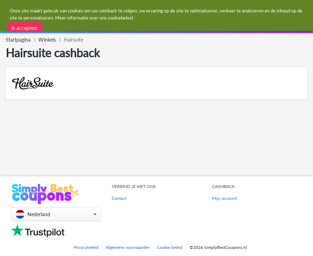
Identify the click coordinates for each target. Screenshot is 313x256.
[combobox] (112, 26)
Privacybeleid (86, 247)
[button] (56, 214)
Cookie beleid (169, 247)
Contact (119, 198)
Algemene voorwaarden (128, 247)
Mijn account (224, 198)
